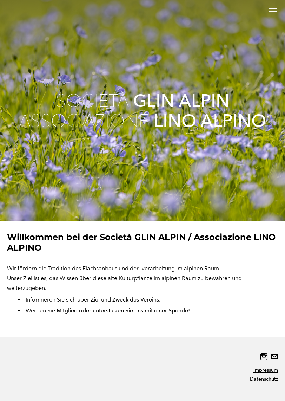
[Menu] (272, 9)
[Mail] (274, 357)
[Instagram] (263, 357)
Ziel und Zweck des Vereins (125, 299)
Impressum (265, 370)
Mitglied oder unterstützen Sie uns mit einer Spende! (123, 310)
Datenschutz (264, 379)
